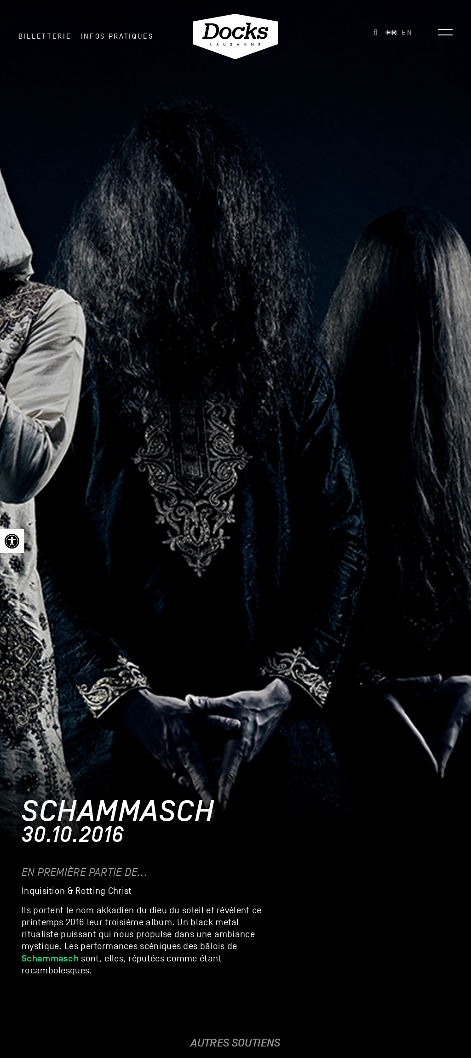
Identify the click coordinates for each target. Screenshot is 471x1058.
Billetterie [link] (44, 36)
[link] (12, 541)
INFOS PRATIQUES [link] (117, 36)
